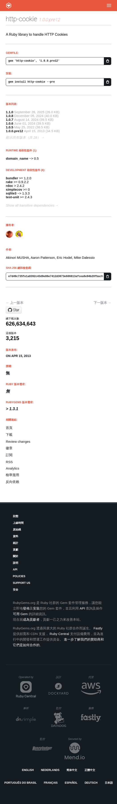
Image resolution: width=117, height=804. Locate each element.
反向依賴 (12, 482)
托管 (94, 677)
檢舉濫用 (12, 475)
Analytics (12, 468)
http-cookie (21, 19)
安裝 (36, 608)
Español (71, 782)
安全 (15, 589)
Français (51, 782)
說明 (15, 562)
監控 (62, 708)
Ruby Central (59, 634)
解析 (29, 708)
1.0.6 (9, 123)
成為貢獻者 (31, 619)
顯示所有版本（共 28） (23, 137)
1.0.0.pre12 (14, 131)
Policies (19, 576)
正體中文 (90, 770)
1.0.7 (9, 119)
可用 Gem (20, 614)
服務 (94, 708)
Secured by (76, 739)
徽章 (9, 448)
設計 (62, 677)
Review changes (18, 441)
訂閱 (9, 455)
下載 (9, 434)
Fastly (97, 628)
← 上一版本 (14, 303)
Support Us (21, 583)
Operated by (27, 679)
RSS (9, 462)
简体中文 (72, 770)
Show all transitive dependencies (30, 205)
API (15, 569)
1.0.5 (9, 127)
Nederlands (50, 770)
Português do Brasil (20, 782)
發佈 (26, 608)
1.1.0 (9, 112)
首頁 (9, 428)
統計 (15, 543)
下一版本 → (102, 303)
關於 (15, 556)
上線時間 (18, 522)
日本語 (109, 782)
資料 (15, 536)
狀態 (15, 516)
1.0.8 (9, 116)
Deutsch (91, 782)
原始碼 (17, 529)
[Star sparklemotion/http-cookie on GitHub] (14, 310)
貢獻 (15, 549)
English (28, 770)
